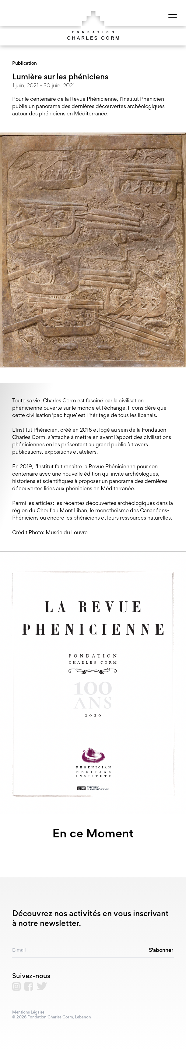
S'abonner (161, 950)
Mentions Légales (28, 1012)
